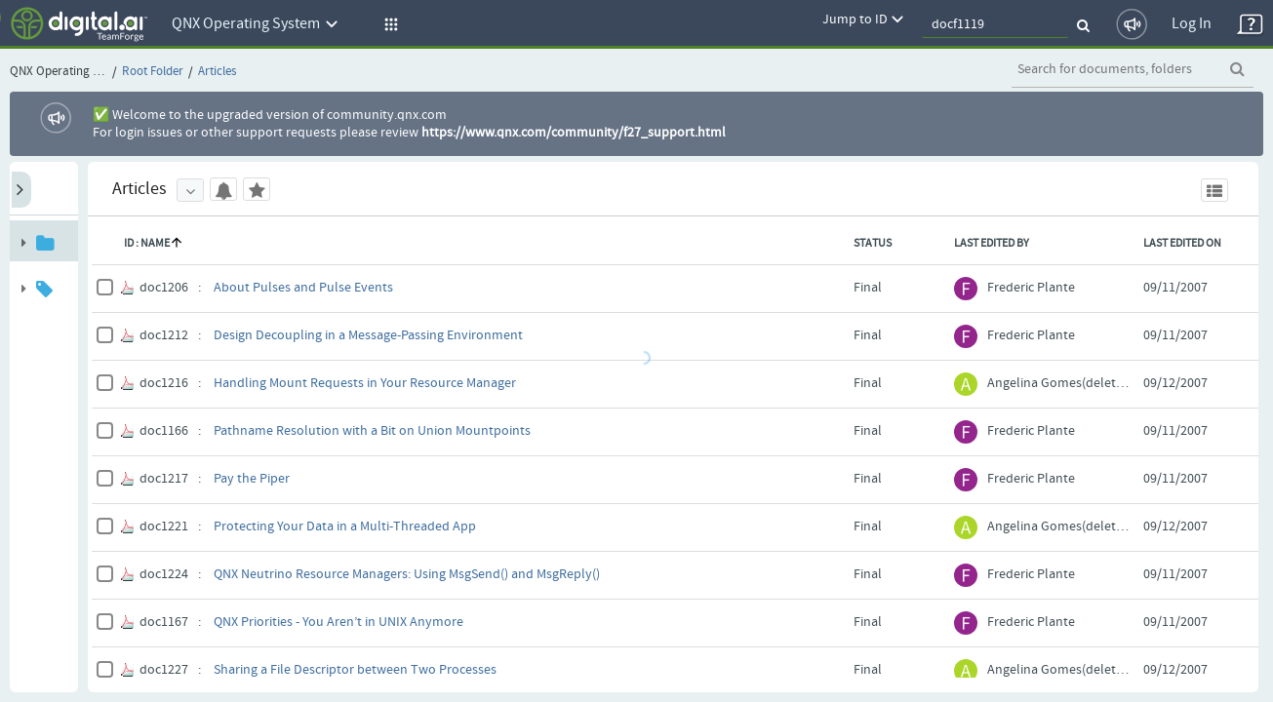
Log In (1192, 24)
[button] (388, 24)
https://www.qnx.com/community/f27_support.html (573, 132)
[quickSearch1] (995, 24)
